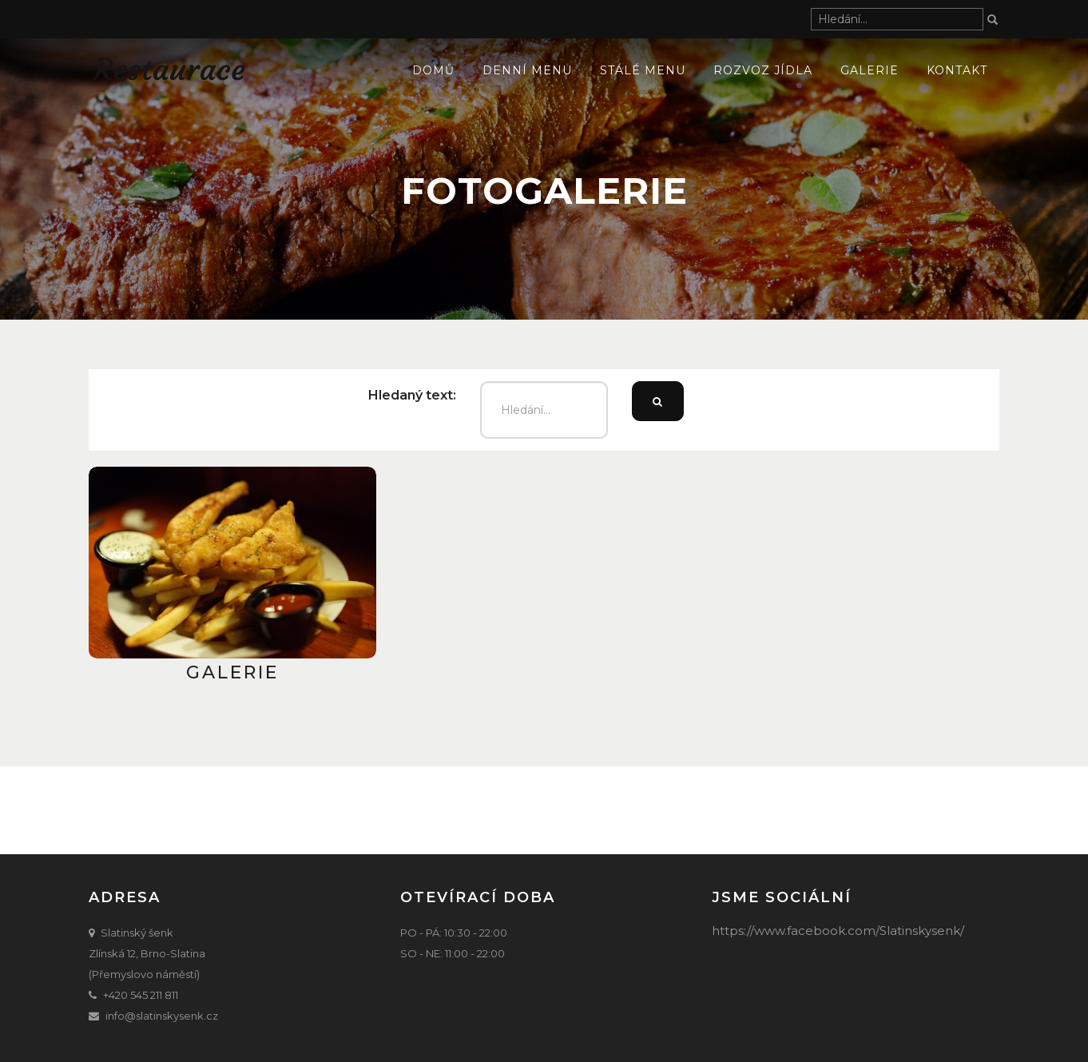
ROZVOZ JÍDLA (762, 70)
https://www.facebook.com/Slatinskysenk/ (838, 930)
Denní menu (527, 70)
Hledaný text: (412, 395)
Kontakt (957, 70)
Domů (433, 70)
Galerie (869, 70)
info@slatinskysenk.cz (161, 1015)
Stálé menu (642, 70)
